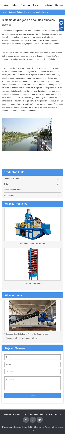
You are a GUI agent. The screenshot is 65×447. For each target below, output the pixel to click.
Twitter (40, 418)
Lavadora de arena (11, 178)
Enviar (32, 395)
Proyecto (37, 5)
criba (24, 414)
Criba (6, 184)
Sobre (14, 5)
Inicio (6, 5)
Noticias (48, 5)
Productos (25, 5)
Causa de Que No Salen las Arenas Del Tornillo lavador (27, 334)
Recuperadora (10, 195)
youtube (33, 418)
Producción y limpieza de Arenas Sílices (21, 338)
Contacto (59, 5)
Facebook (26, 418)
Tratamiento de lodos (12, 190)
